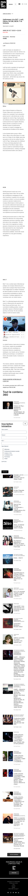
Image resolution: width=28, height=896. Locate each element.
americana (16, 621)
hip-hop (16, 522)
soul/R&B (20, 555)
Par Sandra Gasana (18, 514)
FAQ (13, 884)
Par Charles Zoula (17, 560)
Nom (2, 440)
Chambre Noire (5, 104)
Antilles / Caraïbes (19, 834)
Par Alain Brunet (17, 417)
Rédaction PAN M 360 (10, 43)
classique (16, 403)
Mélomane (6, 449)
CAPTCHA (3, 461)
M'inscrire (14, 872)
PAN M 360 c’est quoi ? (13, 888)
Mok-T (4, 338)
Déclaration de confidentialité (13, 881)
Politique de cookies (13, 883)
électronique (17, 521)
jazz (15, 635)
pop (22, 521)
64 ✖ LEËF (10, 104)
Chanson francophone (17, 620)
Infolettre (13, 885)
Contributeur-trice (8, 454)
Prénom (3, 435)
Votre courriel (4, 429)
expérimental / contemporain (17, 570)
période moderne (18, 537)
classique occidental (19, 402)
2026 (24, 555)
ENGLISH (11, 4)
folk (21, 621)
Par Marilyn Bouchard (18, 530)
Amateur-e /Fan (8, 453)
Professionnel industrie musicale (11, 451)
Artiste (5, 458)
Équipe (13, 887)
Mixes (7, 338)
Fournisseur (7, 456)
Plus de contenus (14, 854)
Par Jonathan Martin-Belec (19, 494)
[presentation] (12, 466)
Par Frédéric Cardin (18, 481)
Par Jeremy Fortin (17, 679)
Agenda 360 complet (8, 13)
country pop (17, 520)
